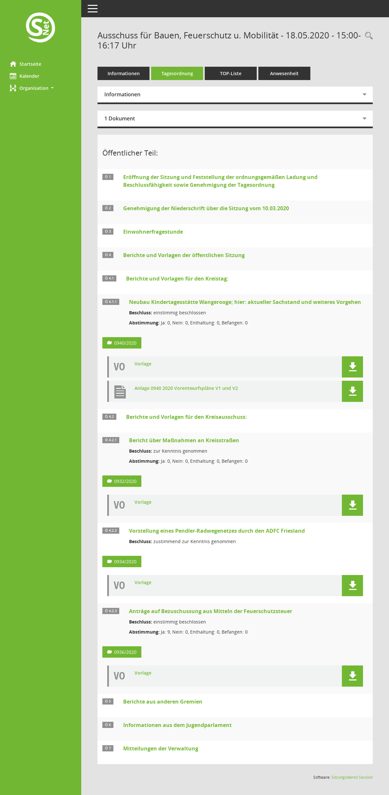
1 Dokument (119, 118)
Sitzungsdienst (352, 777)
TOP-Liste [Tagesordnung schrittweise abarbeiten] (230, 73)
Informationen (124, 73)
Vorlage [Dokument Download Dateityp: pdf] (143, 364)
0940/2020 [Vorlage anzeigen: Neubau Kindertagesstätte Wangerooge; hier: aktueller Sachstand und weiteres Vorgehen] (125, 343)
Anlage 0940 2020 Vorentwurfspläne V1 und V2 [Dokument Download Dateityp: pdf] (186, 388)
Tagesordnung (177, 73)
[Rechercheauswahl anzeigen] (367, 36)
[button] (40, 88)
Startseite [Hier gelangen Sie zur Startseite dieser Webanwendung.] (25, 64)
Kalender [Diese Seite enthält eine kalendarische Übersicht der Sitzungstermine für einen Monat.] (24, 76)
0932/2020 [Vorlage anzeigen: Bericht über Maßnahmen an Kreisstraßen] (125, 481)
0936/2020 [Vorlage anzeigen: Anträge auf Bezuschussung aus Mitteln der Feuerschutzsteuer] (125, 652)
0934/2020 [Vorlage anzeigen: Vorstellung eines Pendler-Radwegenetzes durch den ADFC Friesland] (125, 561)
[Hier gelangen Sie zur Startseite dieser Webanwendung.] (40, 28)
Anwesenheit (284, 73)
